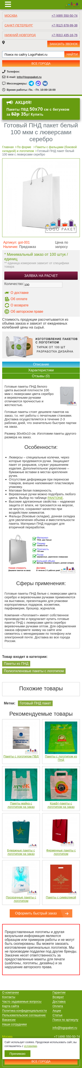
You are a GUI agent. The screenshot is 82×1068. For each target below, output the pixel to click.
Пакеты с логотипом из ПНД (61, 758)
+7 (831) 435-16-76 (64, 35)
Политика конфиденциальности (24, 1010)
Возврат (58, 997)
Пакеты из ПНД (16, 663)
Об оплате (19, 299)
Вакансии (9, 1019)
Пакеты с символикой (61, 897)
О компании (10, 992)
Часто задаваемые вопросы (21, 1001)
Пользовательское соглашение (24, 1015)
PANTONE (55, 498)
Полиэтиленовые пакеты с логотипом (34, 671)
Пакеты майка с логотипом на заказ (21, 805)
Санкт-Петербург (19, 25)
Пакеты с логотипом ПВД (21, 756)
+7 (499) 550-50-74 (64, 15)
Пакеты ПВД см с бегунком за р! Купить (37, 112)
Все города (41, 63)
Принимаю (17, 1053)
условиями (30, 1046)
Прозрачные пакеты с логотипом (21, 899)
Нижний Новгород (20, 35)
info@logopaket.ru (29, 77)
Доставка (58, 1001)
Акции (56, 1010)
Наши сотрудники (14, 1024)
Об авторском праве (27, 311)
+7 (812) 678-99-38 (64, 25)
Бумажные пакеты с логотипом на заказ (21, 852)
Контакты (8, 997)
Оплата (57, 1006)
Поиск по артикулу (65, 1019)
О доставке (20, 293)
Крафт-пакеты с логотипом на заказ (61, 805)
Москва (11, 15)
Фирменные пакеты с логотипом (61, 852)
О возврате (19, 305)
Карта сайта (10, 1006)
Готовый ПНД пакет (35, 703)
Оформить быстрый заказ (36, 913)
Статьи (57, 1015)
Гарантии (58, 992)
